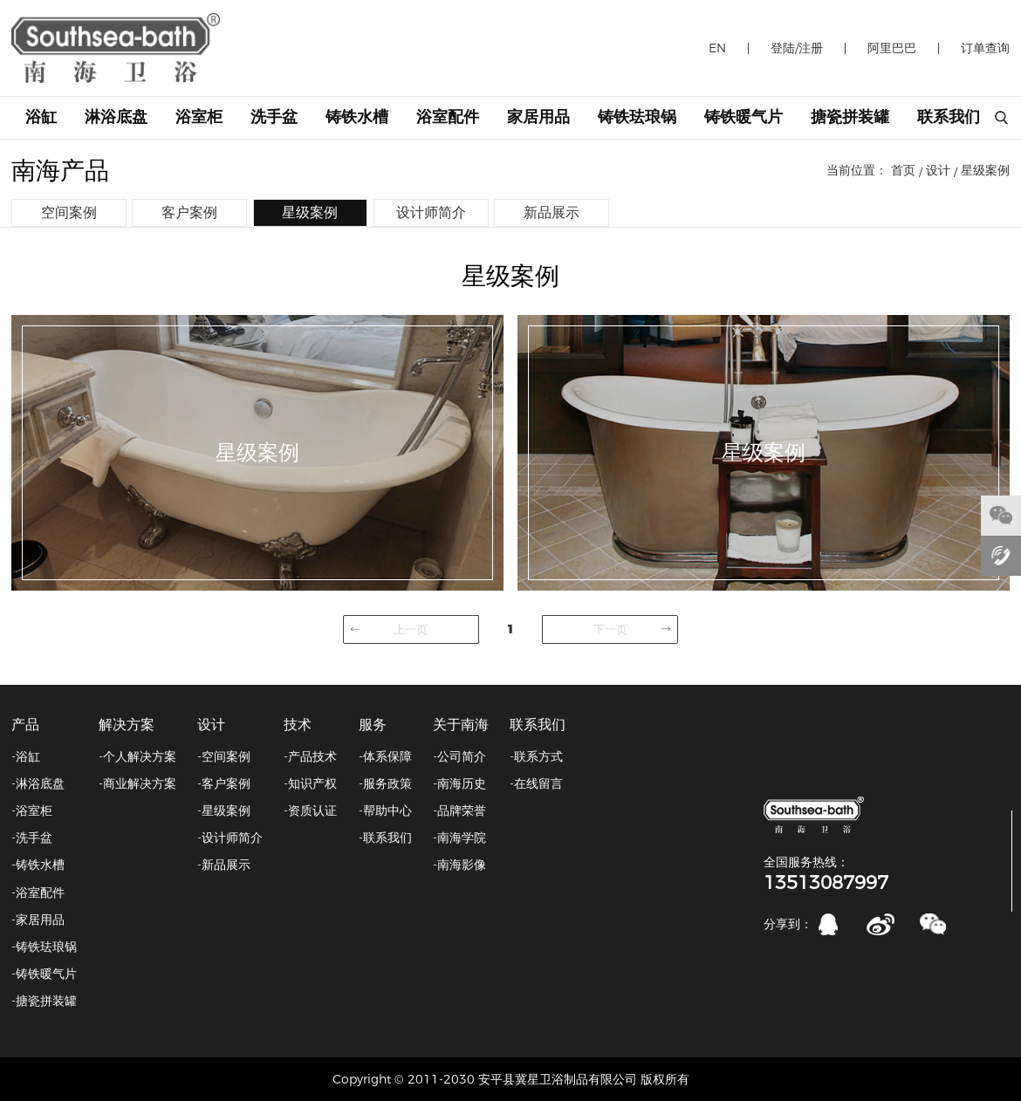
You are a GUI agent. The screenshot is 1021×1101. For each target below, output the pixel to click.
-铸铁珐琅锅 (44, 946)
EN (717, 48)
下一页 (610, 629)
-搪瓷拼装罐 (44, 1001)
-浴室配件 (38, 892)
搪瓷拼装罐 (850, 117)
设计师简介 (431, 212)
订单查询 (985, 48)
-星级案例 (223, 810)
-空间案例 (223, 756)
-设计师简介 (230, 837)
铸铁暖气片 (743, 117)
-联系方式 (536, 756)
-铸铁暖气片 (44, 973)
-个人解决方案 (137, 756)
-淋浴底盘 (38, 783)
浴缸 (41, 117)
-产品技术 (310, 756)
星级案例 (985, 170)
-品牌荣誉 (459, 810)
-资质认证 (310, 810)
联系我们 (948, 117)
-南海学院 (459, 837)
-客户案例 (223, 783)
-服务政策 (385, 783)
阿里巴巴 (891, 48)
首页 (903, 170)
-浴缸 (25, 756)
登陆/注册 (797, 48)
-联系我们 (385, 837)
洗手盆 (274, 117)
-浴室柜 (31, 810)
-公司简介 (459, 756)
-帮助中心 (385, 810)
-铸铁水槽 (38, 864)
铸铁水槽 (356, 117)
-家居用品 (38, 919)
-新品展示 (223, 864)
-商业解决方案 (137, 783)
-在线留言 (536, 783)
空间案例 (69, 212)
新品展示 (551, 212)
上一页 (411, 629)
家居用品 (538, 117)
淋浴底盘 (116, 117)
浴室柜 (199, 117)
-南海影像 (459, 864)
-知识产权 (310, 783)
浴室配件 (447, 117)
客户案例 (189, 212)
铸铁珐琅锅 (637, 117)
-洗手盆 (31, 837)
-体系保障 (385, 756)
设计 (938, 170)
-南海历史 (459, 783)
